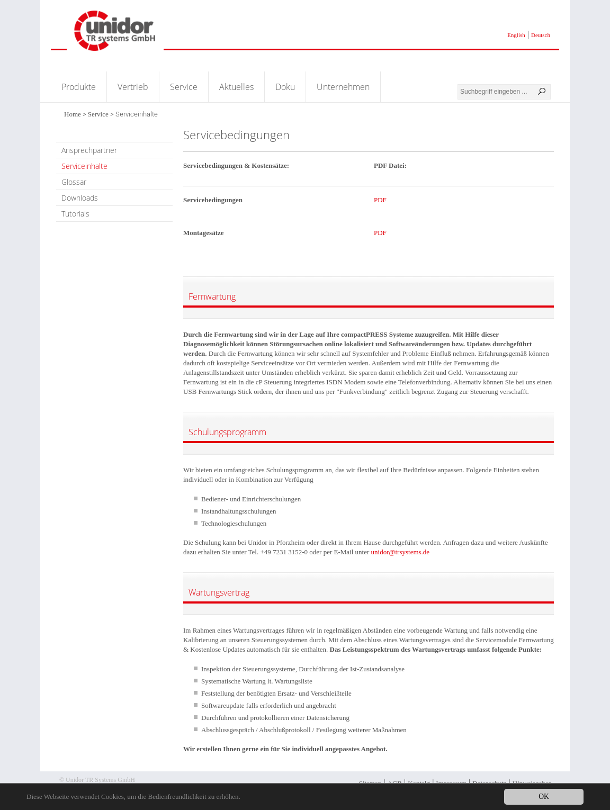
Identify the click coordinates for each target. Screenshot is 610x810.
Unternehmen (343, 87)
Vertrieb (133, 87)
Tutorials (75, 214)
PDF (380, 200)
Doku (285, 87)
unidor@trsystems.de (400, 552)
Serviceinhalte (84, 166)
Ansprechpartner (89, 150)
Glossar (73, 182)
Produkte (78, 87)
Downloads (79, 198)
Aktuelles (236, 87)
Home (72, 114)
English (516, 35)
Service (184, 87)
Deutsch (540, 35)
